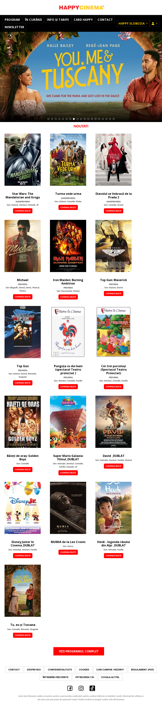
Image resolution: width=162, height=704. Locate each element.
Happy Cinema (81, 7)
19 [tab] (114, 119)
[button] (154, 23)
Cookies (84, 669)
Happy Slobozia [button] (132, 23)
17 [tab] (106, 119)
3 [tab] (56, 119)
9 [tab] (77, 119)
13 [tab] (92, 119)
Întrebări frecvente (55, 677)
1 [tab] (48, 119)
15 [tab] (99, 119)
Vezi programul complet (79, 651)
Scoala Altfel (110, 677)
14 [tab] (95, 119)
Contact (105, 20)
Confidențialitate (60, 669)
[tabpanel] (81, 77)
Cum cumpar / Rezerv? (110, 669)
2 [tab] (52, 119)
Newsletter (14, 27)
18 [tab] (110, 119)
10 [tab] (81, 119)
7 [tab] (70, 119)
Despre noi (34, 669)
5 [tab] (63, 119)
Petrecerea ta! (84, 677)
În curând (33, 20)
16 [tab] (103, 119)
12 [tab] (88, 119)
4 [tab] (59, 119)
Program (12, 20)
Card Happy (83, 20)
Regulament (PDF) (142, 669)
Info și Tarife (58, 20)
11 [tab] (85, 119)
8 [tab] (74, 119)
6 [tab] (67, 119)
